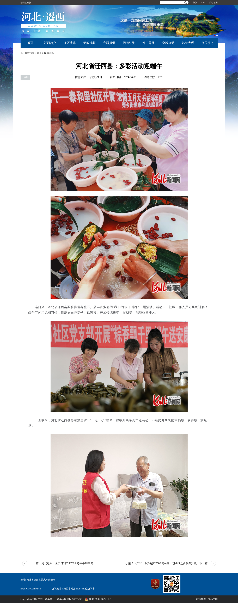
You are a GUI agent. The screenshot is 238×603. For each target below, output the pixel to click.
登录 (195, 2)
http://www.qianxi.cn (31, 588)
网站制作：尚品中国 (207, 599)
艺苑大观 (188, 43)
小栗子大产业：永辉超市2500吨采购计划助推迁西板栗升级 (166, 563)
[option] (158, 21)
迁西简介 (50, 43)
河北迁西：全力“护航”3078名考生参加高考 (61, 563)
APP (203, 2)
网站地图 (213, 2)
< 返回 (25, 77)
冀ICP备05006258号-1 (101, 599)
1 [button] (214, 35)
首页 (30, 43)
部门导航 (148, 43)
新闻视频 (89, 43)
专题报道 (109, 43)
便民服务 (208, 43)
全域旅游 (168, 43)
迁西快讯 (70, 43)
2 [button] (217, 35)
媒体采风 (49, 53)
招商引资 (129, 43)
